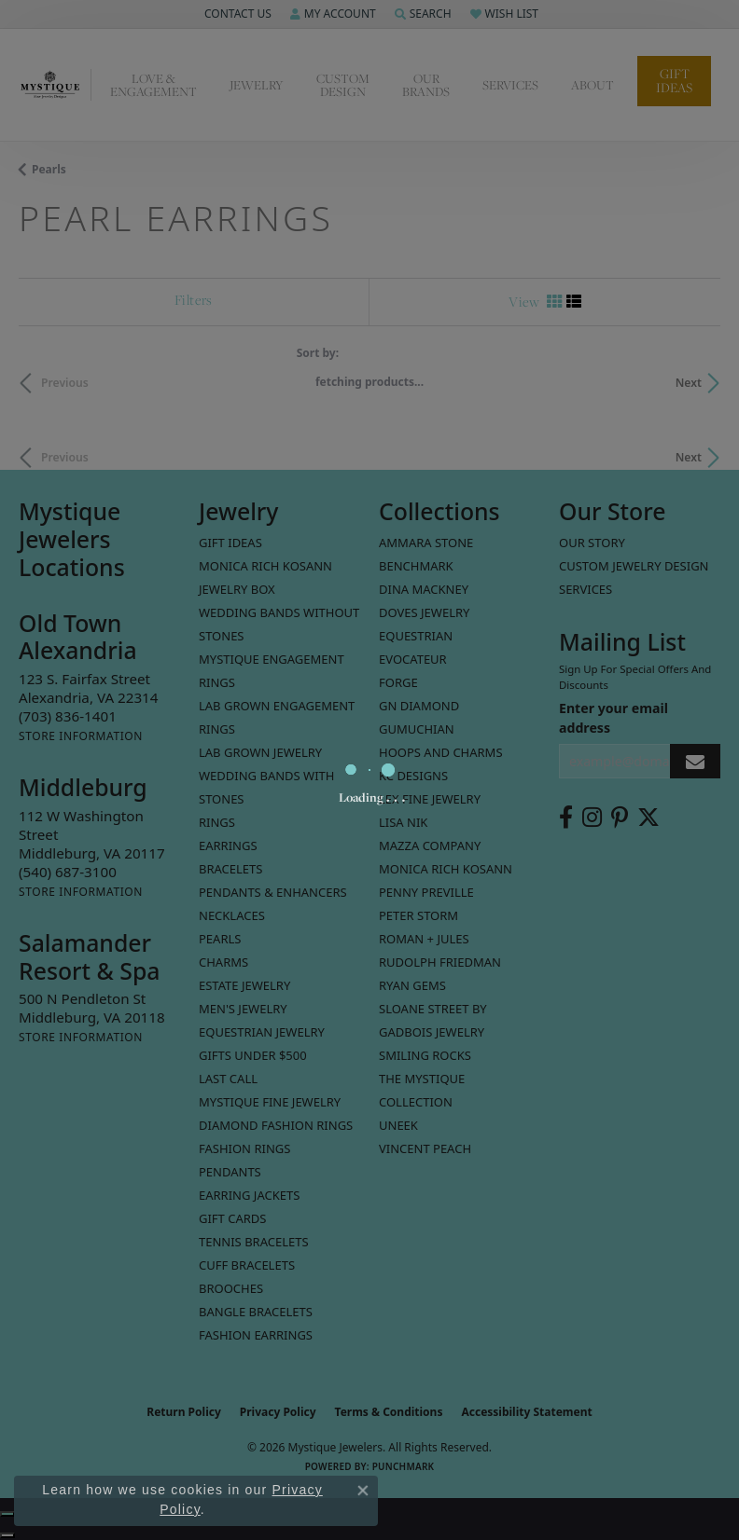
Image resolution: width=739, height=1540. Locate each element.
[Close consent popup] (363, 1490)
